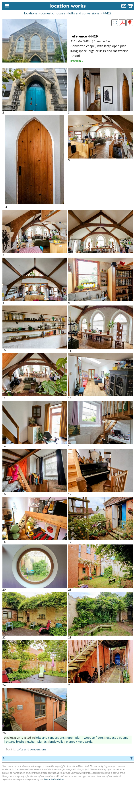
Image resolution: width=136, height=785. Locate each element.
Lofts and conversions (32, 749)
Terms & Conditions (54, 779)
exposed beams (117, 738)
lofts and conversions (83, 13)
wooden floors (94, 738)
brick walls (56, 742)
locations (30, 13)
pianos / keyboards (79, 742)
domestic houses (53, 13)
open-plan (74, 738)
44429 (107, 13)
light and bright (14, 742)
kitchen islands (37, 742)
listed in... (76, 61)
